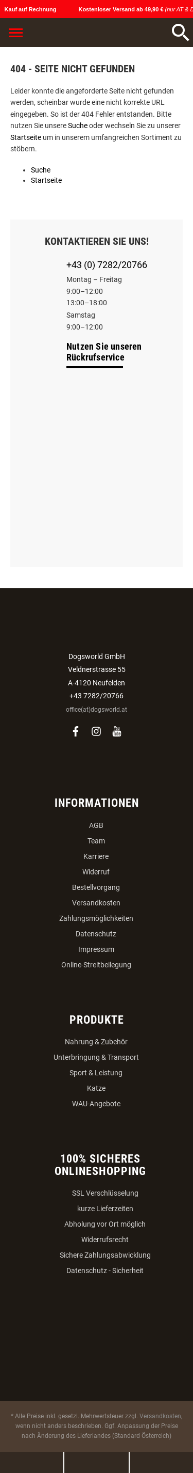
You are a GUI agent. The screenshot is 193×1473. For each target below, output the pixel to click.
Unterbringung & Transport (96, 1057)
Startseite (25, 137)
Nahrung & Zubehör (96, 1042)
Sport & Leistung (95, 1073)
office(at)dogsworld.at (96, 709)
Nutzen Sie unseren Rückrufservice (104, 352)
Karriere (96, 856)
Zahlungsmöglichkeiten (96, 918)
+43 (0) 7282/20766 (106, 264)
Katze (96, 1088)
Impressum (96, 949)
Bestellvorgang (96, 887)
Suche (77, 125)
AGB (96, 825)
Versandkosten (96, 903)
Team (96, 841)
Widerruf (96, 872)
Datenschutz (96, 934)
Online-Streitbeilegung (96, 965)
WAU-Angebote (96, 1104)
